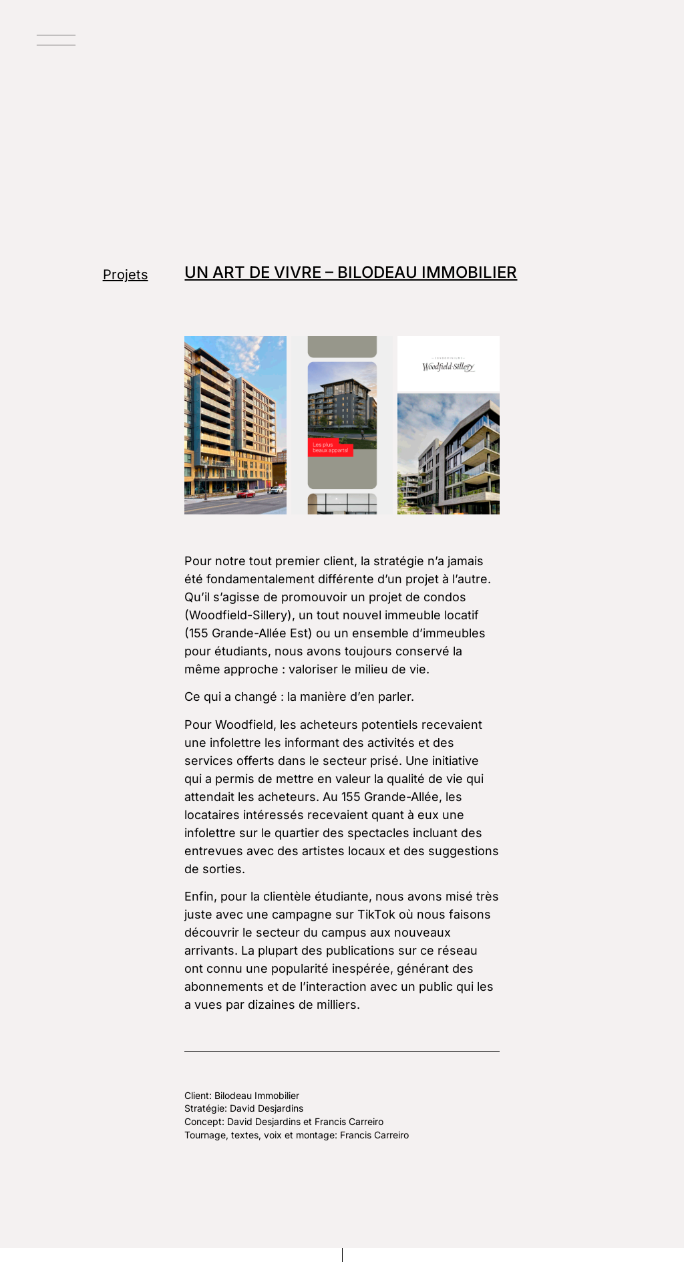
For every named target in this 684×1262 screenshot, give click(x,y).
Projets (125, 275)
